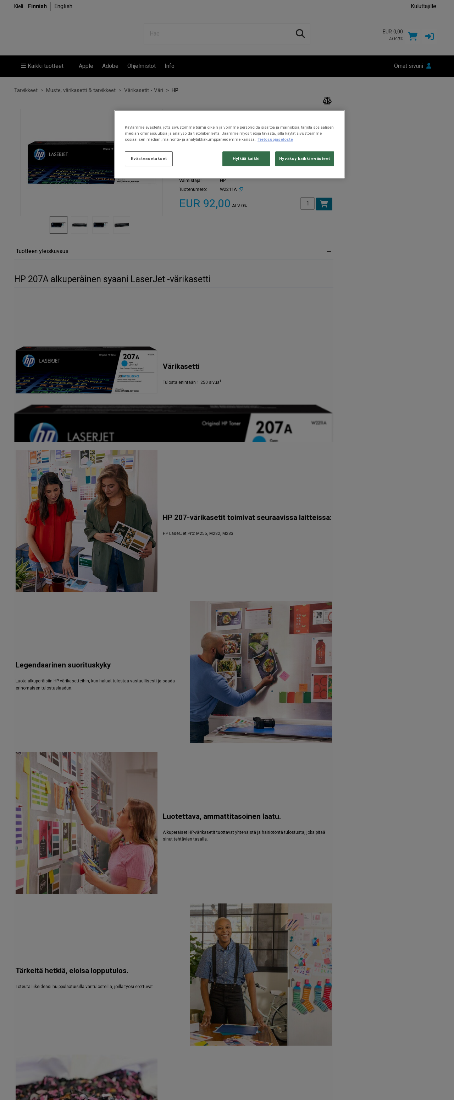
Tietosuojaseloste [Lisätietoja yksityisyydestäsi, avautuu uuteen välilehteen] (275, 139)
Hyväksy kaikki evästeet (304, 158)
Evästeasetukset (149, 158)
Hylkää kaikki (246, 158)
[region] (229, 144)
